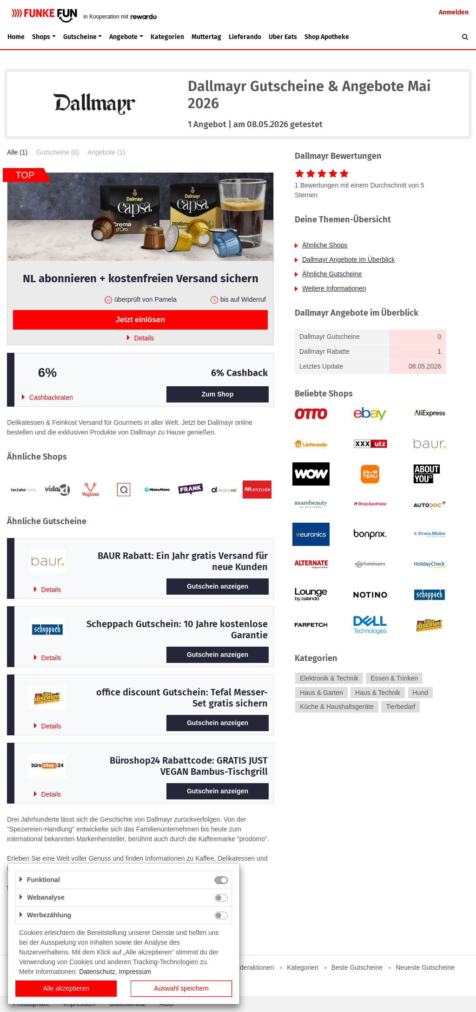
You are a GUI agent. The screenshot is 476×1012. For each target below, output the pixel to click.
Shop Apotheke (326, 37)
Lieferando (245, 37)
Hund (420, 692)
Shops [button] (41, 37)
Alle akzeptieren (66, 988)
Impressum (135, 971)
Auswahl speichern (181, 988)
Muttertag (206, 37)
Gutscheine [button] (80, 37)
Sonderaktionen (251, 967)
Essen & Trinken (394, 678)
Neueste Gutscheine (425, 967)
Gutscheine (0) (57, 152)
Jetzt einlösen (140, 320)
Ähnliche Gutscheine (332, 274)
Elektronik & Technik (329, 678)
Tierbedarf (400, 707)
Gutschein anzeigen (217, 586)
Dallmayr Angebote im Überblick (348, 259)
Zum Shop (217, 394)
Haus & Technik (377, 692)
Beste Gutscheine (357, 967)
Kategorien (167, 37)
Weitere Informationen (334, 288)
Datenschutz (97, 971)
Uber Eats (283, 37)
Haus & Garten (321, 692)
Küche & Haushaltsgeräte (337, 707)
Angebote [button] (123, 37)
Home (16, 37)
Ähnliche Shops (324, 245)
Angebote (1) (106, 152)
